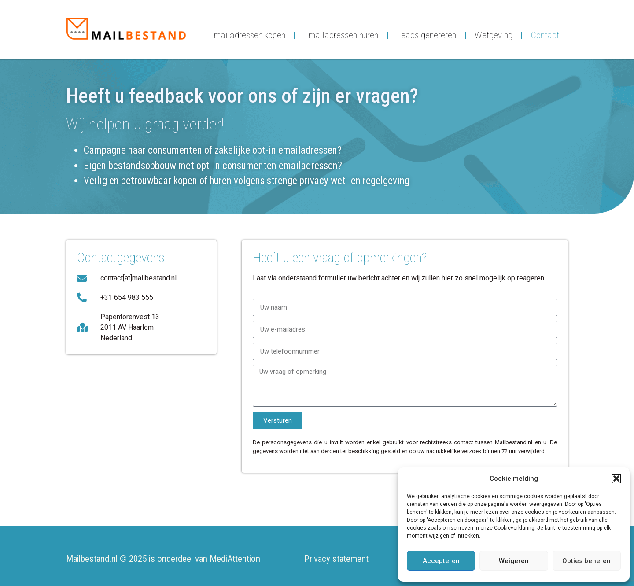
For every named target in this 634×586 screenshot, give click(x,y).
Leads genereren (426, 35)
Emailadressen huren (341, 35)
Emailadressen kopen (247, 35)
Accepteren (441, 561)
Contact (545, 35)
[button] (616, 478)
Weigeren (514, 561)
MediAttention (235, 558)
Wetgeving (493, 35)
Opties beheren (586, 561)
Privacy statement (336, 558)
